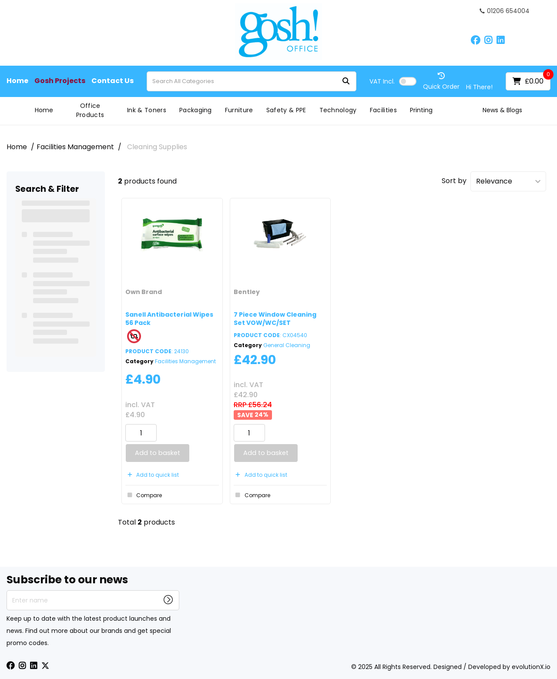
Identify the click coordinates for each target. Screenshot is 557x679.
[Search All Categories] (251, 81)
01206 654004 (505, 11)
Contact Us (112, 81)
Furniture (239, 110)
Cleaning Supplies (157, 147)
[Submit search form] (346, 81)
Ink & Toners (146, 110)
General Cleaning (286, 345)
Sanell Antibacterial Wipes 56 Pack (169, 318)
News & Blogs (502, 110)
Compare (143, 495)
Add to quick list (152, 474)
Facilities (383, 110)
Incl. (382, 81)
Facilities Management (75, 147)
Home (17, 81)
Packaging (195, 110)
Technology (338, 110)
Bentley (247, 292)
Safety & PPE (286, 110)
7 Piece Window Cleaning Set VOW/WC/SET (275, 318)
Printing (421, 110)
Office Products (90, 110)
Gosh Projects (59, 81)
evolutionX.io (531, 666)
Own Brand (143, 292)
